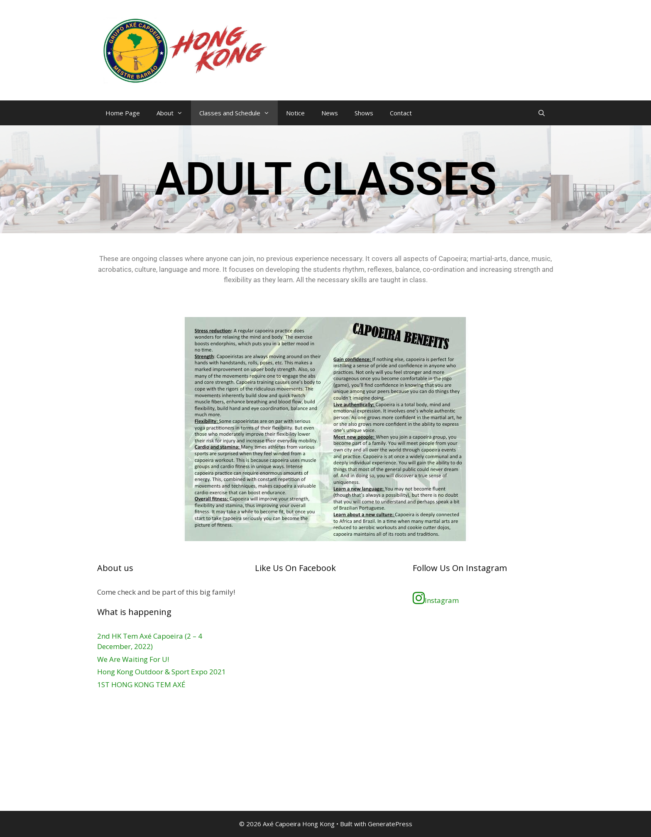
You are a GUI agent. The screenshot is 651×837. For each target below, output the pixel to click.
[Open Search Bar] (541, 112)
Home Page (122, 113)
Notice (295, 113)
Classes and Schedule (238, 112)
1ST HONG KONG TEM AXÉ (141, 684)
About (174, 112)
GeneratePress (390, 824)
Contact (401, 113)
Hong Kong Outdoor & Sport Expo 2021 (161, 671)
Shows (364, 113)
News (329, 113)
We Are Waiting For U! (133, 659)
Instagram (436, 598)
